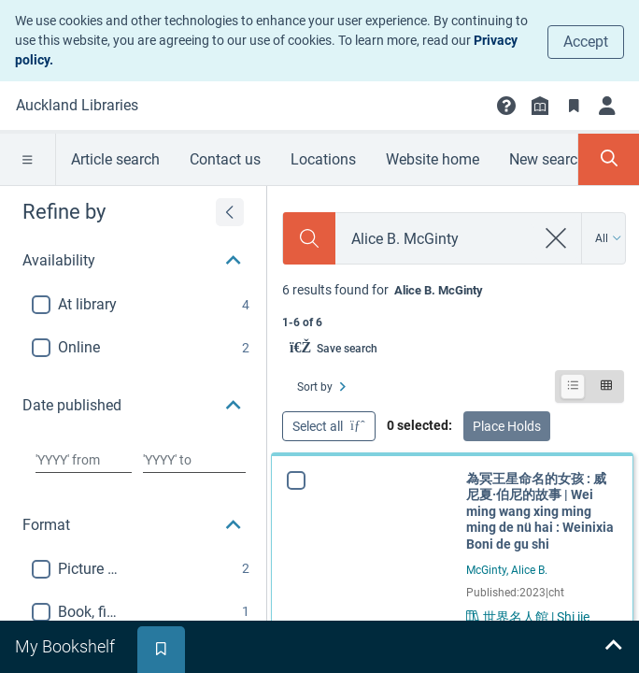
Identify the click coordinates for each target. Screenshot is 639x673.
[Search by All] (608, 238)
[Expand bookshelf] (613, 647)
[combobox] (435, 238)
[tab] (67, 647)
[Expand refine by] (230, 212)
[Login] (607, 105)
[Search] (309, 238)
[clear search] (556, 238)
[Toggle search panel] (608, 159)
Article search (115, 159)
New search (547, 159)
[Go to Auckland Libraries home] (77, 105)
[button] (506, 105)
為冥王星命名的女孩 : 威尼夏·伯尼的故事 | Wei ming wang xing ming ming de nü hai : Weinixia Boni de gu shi (540, 511)
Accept (585, 41)
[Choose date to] (194, 460)
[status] (453, 304)
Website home (432, 159)
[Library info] (540, 105)
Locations (323, 159)
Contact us (225, 159)
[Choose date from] (84, 460)
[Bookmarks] (573, 105)
